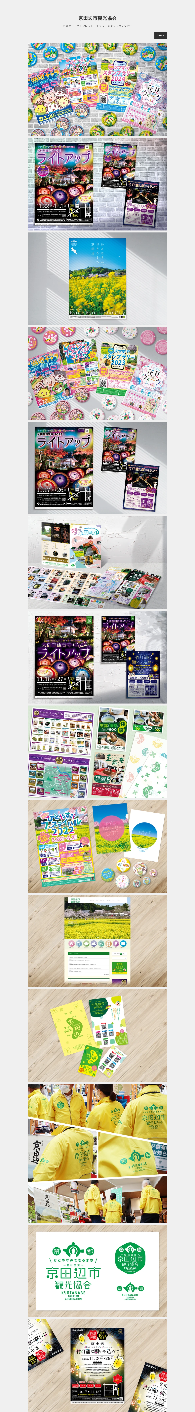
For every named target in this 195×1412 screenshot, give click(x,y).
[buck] (160, 35)
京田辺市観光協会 (97, 18)
